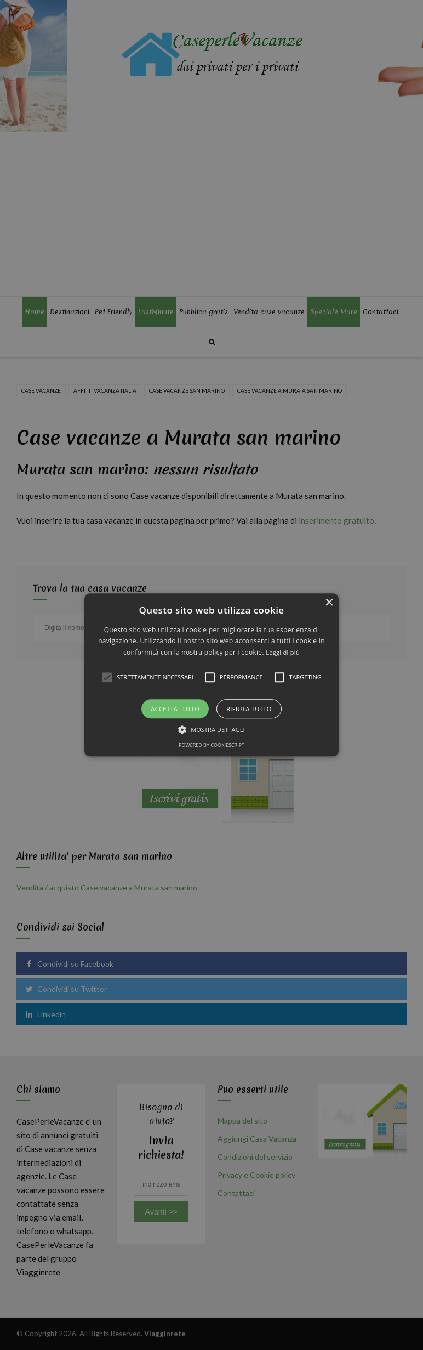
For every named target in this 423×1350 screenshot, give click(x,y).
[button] (211, 674)
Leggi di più (283, 652)
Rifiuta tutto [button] (248, 709)
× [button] (329, 603)
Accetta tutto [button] (175, 709)
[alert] (211, 675)
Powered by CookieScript (211, 745)
